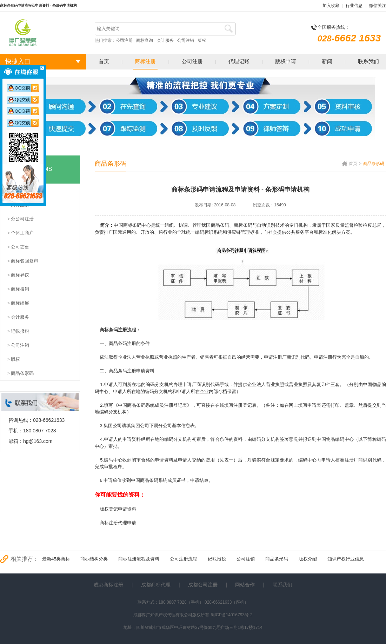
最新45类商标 (56, 559)
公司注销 (185, 40)
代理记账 (238, 61)
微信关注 (377, 5)
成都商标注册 (108, 584)
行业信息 (354, 5)
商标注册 (145, 61)
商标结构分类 (94, 559)
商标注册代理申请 (118, 522)
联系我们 (368, 61)
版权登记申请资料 (118, 509)
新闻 (327, 61)
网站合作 (245, 584)
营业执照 (275, 384)
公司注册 (124, 40)
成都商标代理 (156, 584)
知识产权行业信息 (345, 559)
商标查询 (144, 40)
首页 (104, 61)
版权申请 (285, 61)
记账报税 (217, 559)
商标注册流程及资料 (138, 559)
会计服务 (165, 40)
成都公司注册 (203, 584)
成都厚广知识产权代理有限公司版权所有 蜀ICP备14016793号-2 (192, 614)
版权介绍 (308, 559)
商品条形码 (276, 559)
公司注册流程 (183, 559)
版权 (202, 40)
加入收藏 (330, 5)
